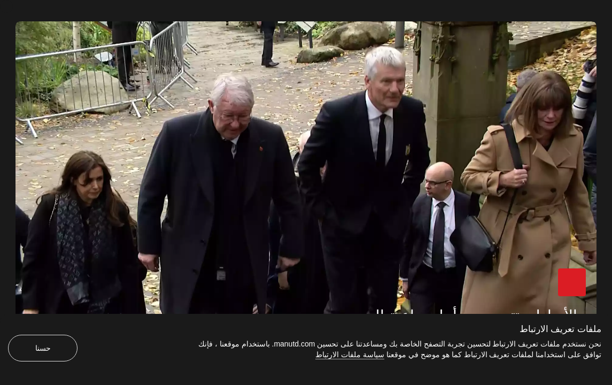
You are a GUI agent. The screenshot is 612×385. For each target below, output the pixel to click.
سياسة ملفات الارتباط (349, 354)
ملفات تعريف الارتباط (560, 329)
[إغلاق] (6, 6)
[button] (572, 282)
